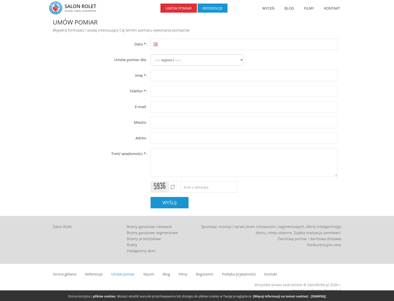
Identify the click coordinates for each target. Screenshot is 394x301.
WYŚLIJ (169, 202)
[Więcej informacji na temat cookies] (280, 296)
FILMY (309, 8)
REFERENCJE (213, 8)
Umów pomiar (123, 274)
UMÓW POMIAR (178, 8)
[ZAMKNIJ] (318, 296)
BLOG (289, 8)
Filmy (183, 274)
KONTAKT (332, 8)
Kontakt (270, 274)
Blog (166, 274)
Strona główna (65, 274)
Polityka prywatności (239, 274)
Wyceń (148, 274)
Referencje (93, 274)
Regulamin (204, 274)
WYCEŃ (268, 8)
